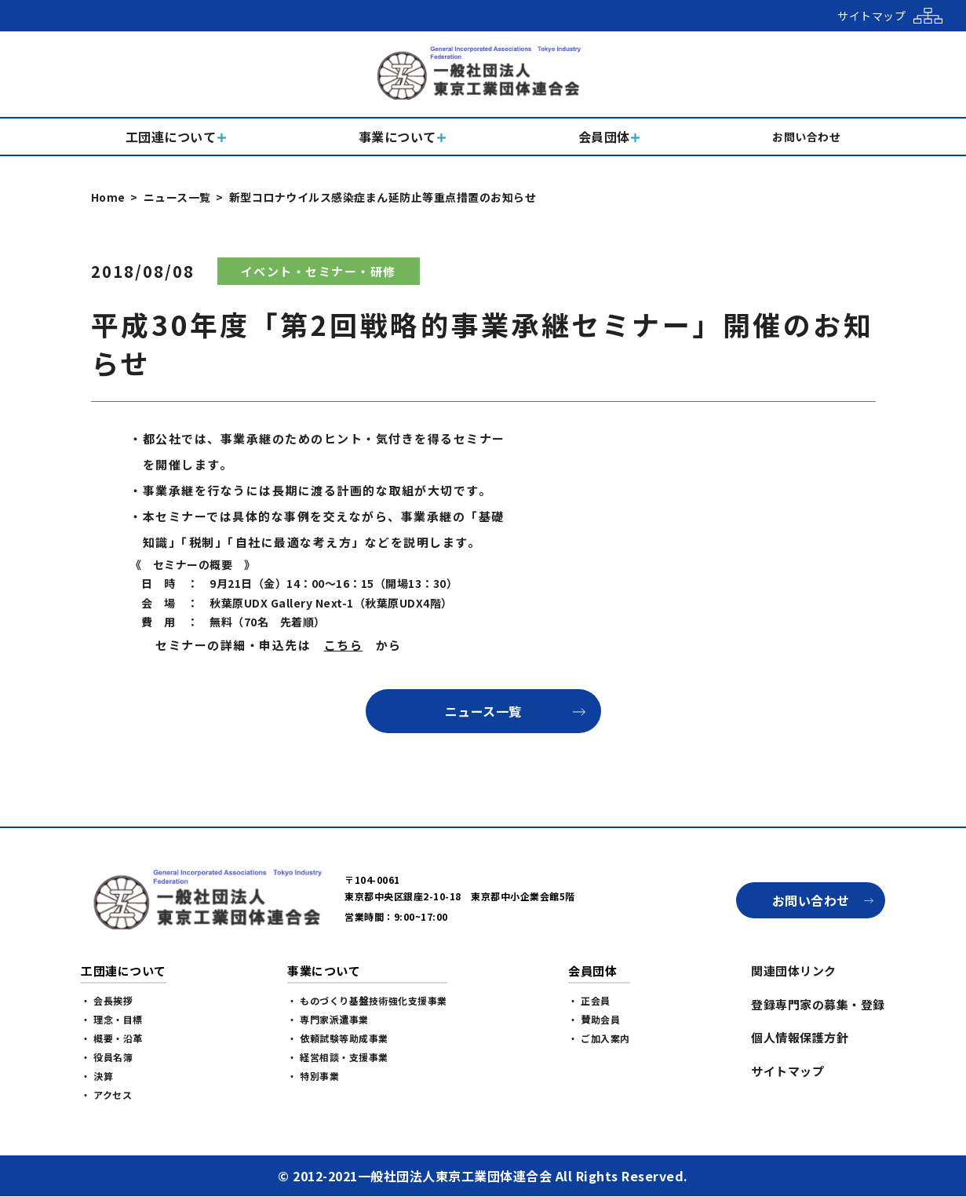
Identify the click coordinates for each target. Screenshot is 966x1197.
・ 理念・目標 (112, 1019)
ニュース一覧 (177, 197)
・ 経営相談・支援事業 (337, 1057)
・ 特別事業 (313, 1075)
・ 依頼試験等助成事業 (337, 1038)
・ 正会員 (589, 1000)
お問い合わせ (811, 900)
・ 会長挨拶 (107, 1000)
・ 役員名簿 (107, 1057)
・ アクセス (106, 1094)
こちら (343, 645)
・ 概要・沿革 (112, 1038)
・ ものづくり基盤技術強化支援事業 (367, 1000)
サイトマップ (787, 1071)
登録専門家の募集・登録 (818, 1004)
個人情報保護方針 (799, 1037)
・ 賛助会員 (594, 1019)
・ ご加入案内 (599, 1038)
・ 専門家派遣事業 (328, 1019)
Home (108, 197)
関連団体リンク (794, 970)
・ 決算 (97, 1075)
